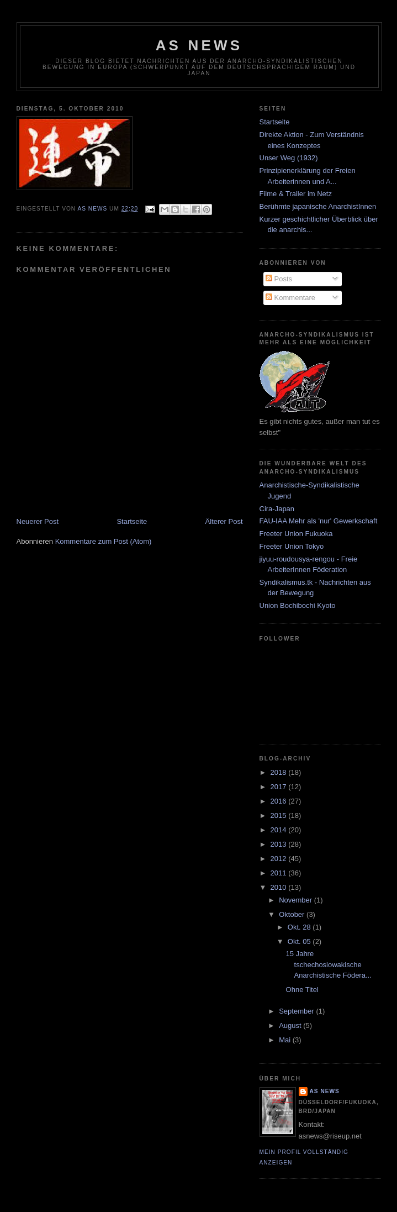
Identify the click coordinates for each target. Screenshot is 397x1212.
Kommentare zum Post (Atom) (103, 541)
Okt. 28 (300, 927)
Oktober (292, 914)
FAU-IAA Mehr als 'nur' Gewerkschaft (319, 521)
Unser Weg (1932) (289, 158)
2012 (280, 858)
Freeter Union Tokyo (292, 546)
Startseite (132, 521)
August (291, 1025)
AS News (199, 45)
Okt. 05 (300, 941)
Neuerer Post (38, 521)
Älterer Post (224, 521)
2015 (280, 815)
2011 (280, 873)
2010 (280, 887)
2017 (280, 787)
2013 (280, 844)
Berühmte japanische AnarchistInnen (318, 206)
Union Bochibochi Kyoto (298, 605)
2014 (280, 830)
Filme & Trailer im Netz (296, 194)
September (297, 1011)
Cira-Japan (277, 509)
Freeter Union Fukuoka (296, 533)
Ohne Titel (302, 989)
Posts (279, 279)
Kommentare (290, 297)
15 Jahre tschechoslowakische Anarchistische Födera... (329, 964)
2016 (280, 801)
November (296, 900)
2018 (280, 772)
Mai (286, 1040)
